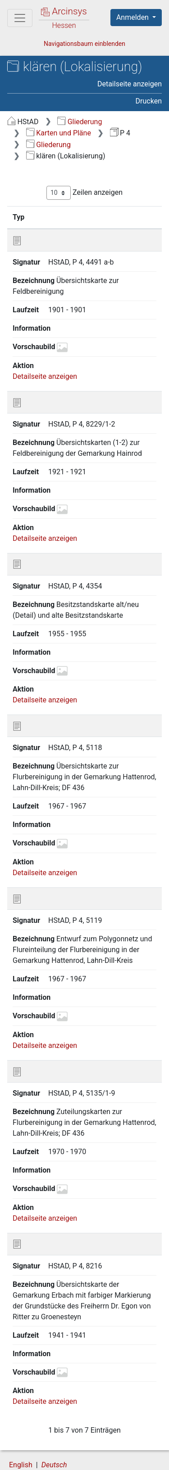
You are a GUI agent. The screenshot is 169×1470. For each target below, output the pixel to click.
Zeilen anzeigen (84, 193)
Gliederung (79, 121)
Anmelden (133, 17)
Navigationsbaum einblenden (84, 43)
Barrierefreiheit (54, 1460)
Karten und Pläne (58, 133)
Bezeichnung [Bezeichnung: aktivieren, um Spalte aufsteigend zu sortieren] (121, 216)
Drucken (149, 101)
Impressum (121, 1460)
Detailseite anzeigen (129, 84)
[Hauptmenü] (19, 18)
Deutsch (54, 1433)
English (20, 1433)
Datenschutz (119, 1450)
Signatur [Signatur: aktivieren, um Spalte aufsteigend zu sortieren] (60, 216)
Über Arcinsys (52, 1450)
